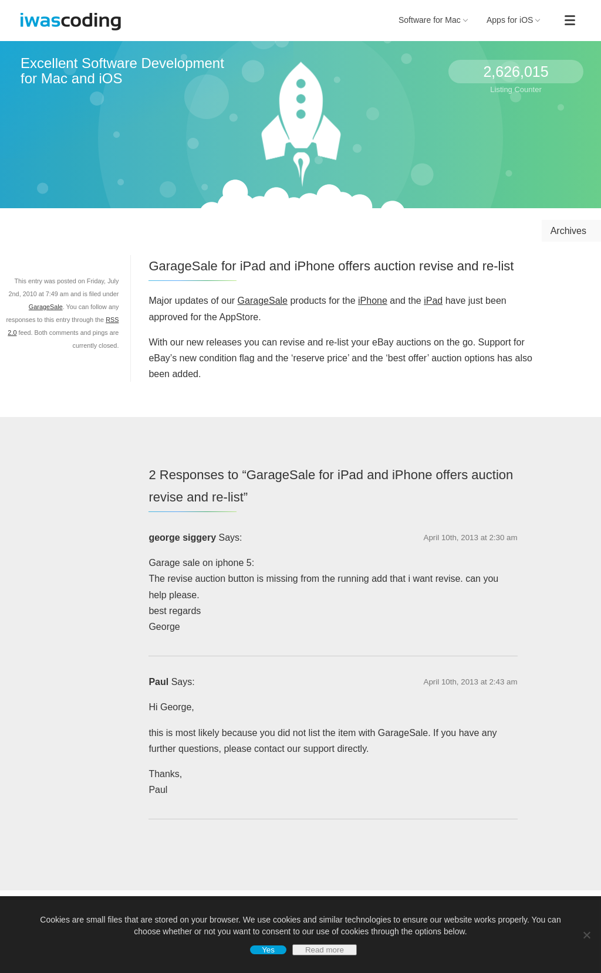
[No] (586, 935)
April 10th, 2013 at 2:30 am (471, 537)
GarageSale (263, 301)
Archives (568, 231)
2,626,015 (515, 71)
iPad (433, 301)
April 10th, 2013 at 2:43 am (471, 681)
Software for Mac (433, 20)
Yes (268, 949)
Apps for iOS (514, 20)
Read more (324, 949)
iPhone (372, 301)
